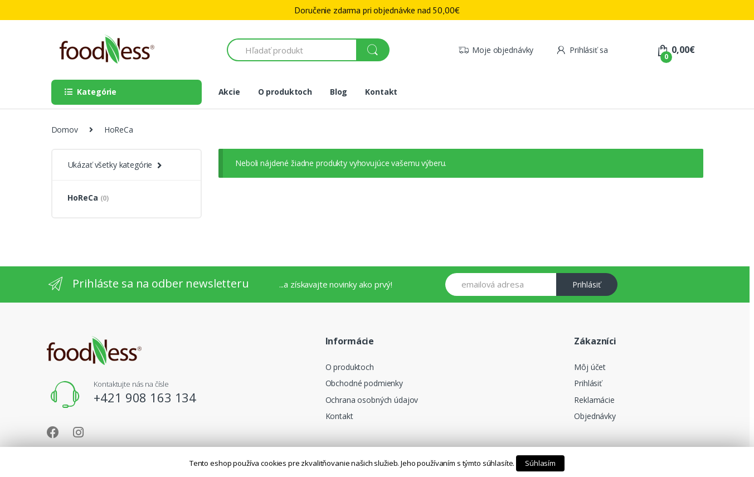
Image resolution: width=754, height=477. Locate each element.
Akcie (229, 91)
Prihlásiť (586, 284)
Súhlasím (540, 463)
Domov (64, 129)
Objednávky (595, 416)
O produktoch (285, 91)
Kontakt (381, 91)
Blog (338, 91)
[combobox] (292, 49)
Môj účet (590, 367)
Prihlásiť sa (581, 50)
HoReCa (88, 197)
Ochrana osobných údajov (372, 400)
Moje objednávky (495, 50)
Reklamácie (594, 400)
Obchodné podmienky (364, 383)
